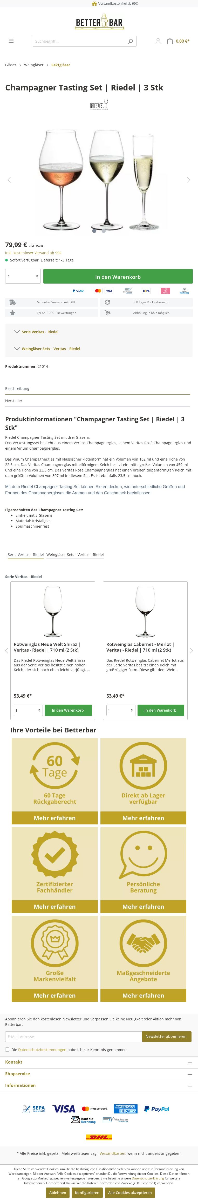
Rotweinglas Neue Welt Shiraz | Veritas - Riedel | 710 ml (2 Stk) (47, 647)
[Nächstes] (189, 179)
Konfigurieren (87, 1192)
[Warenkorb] (178, 41)
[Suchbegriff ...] (79, 41)
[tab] (97, 389)
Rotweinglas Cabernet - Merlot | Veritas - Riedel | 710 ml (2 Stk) (140, 647)
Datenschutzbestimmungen (42, 1049)
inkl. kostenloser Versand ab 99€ (33, 252)
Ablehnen (57, 1192)
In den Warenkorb (118, 276)
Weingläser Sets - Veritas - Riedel (47, 347)
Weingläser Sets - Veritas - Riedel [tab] (75, 554)
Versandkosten (112, 1153)
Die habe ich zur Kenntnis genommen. (69, 1049)
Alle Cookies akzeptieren (130, 1192)
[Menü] (11, 41)
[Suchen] (130, 41)
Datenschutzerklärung (148, 1178)
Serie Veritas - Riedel (36, 330)
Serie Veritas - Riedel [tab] (26, 554)
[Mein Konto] (158, 41)
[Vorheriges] (9, 179)
